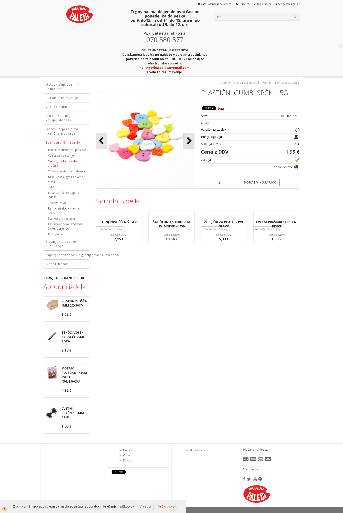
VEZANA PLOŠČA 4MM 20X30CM (74, 303)
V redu (145, 506)
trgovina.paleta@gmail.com (167, 68)
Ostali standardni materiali (66, 171)
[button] (188, 141)
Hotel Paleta (197, 450)
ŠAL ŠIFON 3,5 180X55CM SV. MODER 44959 (171, 224)
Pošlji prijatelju (211, 137)
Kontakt (128, 460)
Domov (226, 83)
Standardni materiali (62, 218)
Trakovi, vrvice (58, 203)
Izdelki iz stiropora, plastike (67, 150)
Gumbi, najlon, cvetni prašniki (63, 163)
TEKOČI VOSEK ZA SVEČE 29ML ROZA (73, 336)
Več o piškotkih (168, 506)
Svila (51, 187)
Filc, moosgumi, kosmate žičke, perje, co (66, 226)
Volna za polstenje (61, 155)
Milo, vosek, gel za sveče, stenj (66, 179)
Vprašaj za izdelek (213, 129)
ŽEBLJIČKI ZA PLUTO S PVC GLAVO (224, 224)
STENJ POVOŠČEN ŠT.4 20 (119, 222)
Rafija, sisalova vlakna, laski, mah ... (64, 210)
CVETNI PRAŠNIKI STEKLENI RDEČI (276, 224)
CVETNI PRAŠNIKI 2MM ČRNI (72, 412)
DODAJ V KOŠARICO (260, 182)
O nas (126, 455)
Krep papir (55, 234)
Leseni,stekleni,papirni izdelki (63, 195)
